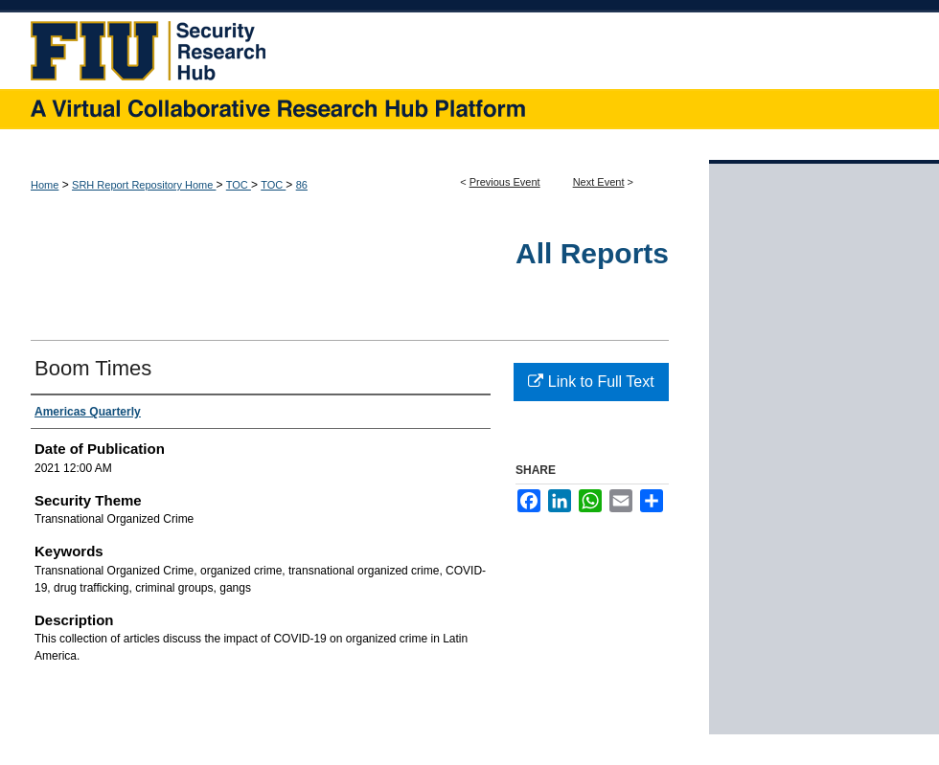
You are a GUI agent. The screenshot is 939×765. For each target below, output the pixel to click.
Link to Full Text (590, 381)
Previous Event (505, 182)
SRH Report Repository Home (144, 185)
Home (44, 185)
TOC (238, 185)
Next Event (599, 182)
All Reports (592, 253)
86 (302, 185)
